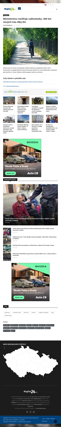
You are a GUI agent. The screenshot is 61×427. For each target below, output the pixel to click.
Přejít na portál (51, 92)
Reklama (23, 5)
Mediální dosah (37, 398)
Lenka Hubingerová (7, 25)
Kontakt (18, 5)
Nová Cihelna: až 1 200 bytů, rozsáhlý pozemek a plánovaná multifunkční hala (37, 128)
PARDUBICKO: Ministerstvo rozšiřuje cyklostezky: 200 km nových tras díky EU (23, 81)
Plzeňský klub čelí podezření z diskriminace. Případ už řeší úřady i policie (33, 245)
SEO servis (28, 5)
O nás (13, 5)
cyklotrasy (7, 312)
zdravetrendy (8, 315)
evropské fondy (17, 312)
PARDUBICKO (6, 15)
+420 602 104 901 (20, 408)
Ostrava (34, 312)
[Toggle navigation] (19, 8)
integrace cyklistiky (43, 312)
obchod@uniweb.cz (41, 408)
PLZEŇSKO (7, 215)
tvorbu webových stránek (23, 404)
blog (52, 312)
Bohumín (26, 312)
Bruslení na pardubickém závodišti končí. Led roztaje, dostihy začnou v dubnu (51, 128)
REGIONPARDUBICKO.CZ (12, 86)
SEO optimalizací (38, 404)
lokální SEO (30, 406)
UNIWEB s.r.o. (14, 402)
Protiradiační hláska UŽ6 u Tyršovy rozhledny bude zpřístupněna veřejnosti (23, 109)
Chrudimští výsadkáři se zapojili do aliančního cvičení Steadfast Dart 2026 (37, 109)
